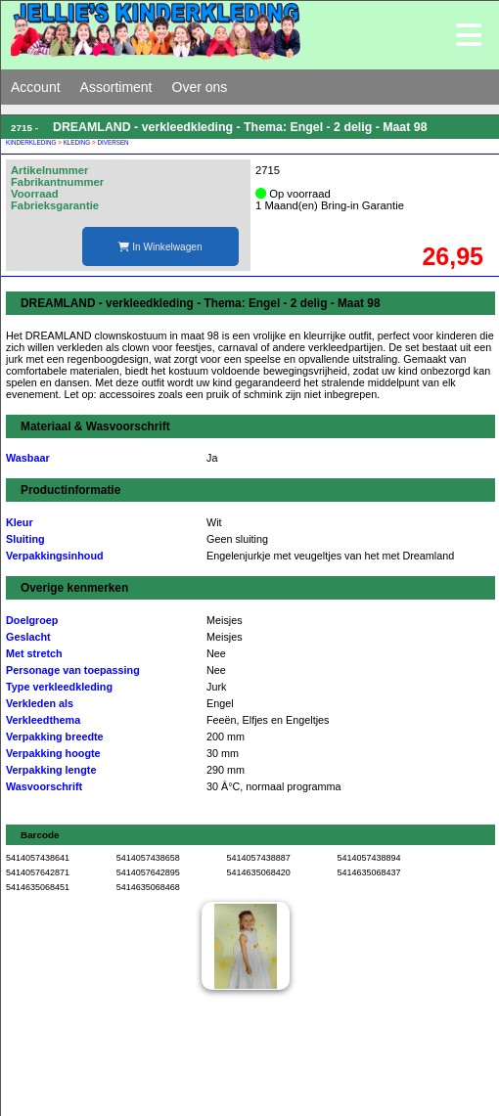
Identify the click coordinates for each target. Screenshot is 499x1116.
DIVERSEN (112, 142)
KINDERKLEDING (31, 142)
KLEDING (77, 142)
